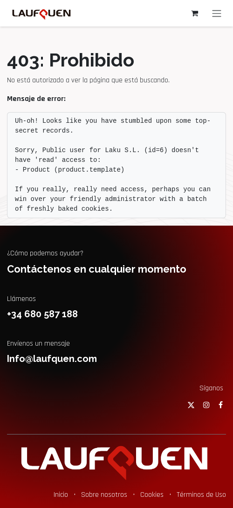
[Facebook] (221, 404)
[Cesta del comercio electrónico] (194, 13)
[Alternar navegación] (216, 13)
